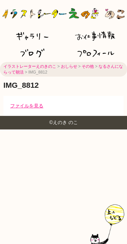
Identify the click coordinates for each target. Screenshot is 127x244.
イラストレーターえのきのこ (29, 66)
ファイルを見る (26, 105)
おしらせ (69, 66)
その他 (88, 66)
